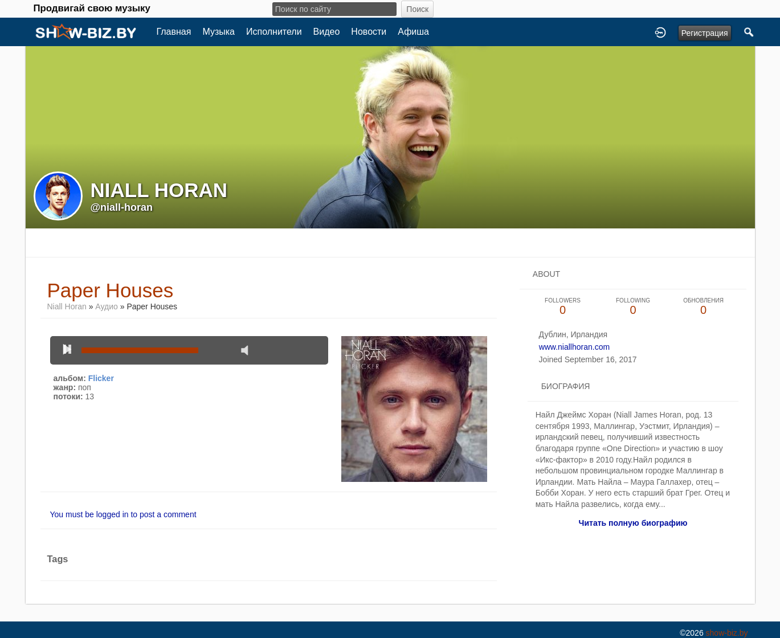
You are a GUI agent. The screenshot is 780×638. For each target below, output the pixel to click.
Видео (326, 31)
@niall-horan (122, 207)
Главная (174, 31)
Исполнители (274, 31)
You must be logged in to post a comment (123, 514)
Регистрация (704, 33)
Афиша (413, 31)
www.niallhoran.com (574, 346)
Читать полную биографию (633, 522)
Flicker (101, 378)
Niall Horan (67, 306)
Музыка (218, 31)
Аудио (106, 306)
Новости (368, 31)
